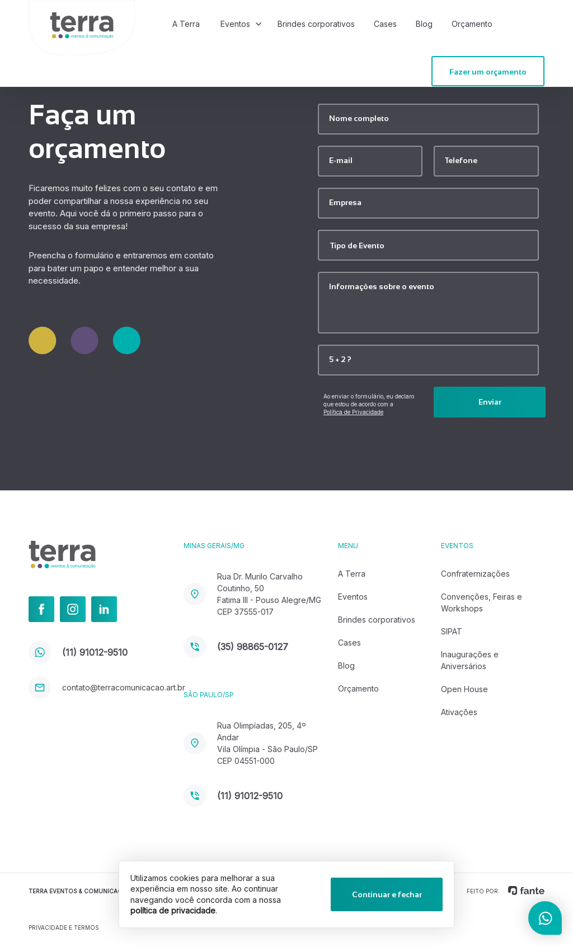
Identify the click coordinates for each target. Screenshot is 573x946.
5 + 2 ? (340, 359)
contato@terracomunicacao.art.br (106, 687)
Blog (424, 24)
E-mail (341, 160)
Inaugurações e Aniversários (470, 660)
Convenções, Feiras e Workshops (481, 602)
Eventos (235, 24)
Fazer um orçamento (488, 71)
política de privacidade (172, 910)
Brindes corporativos (316, 24)
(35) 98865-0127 (236, 646)
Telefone (461, 160)
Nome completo (359, 118)
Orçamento (472, 24)
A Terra (186, 24)
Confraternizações (475, 573)
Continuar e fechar (387, 894)
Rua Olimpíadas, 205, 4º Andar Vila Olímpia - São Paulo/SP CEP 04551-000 (251, 743)
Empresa (345, 202)
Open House (464, 689)
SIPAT (451, 631)
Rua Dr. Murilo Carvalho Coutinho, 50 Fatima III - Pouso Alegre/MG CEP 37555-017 (252, 594)
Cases (385, 24)
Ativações (459, 712)
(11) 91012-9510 (78, 652)
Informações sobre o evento (381, 286)
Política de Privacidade (353, 412)
